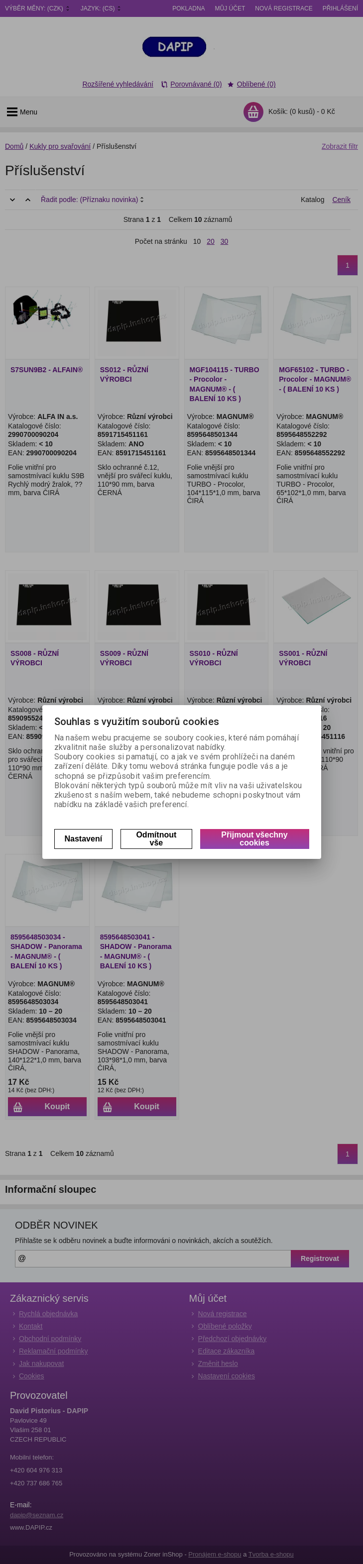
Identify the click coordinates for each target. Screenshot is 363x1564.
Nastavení (84, 838)
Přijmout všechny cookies (254, 839)
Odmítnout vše (156, 839)
